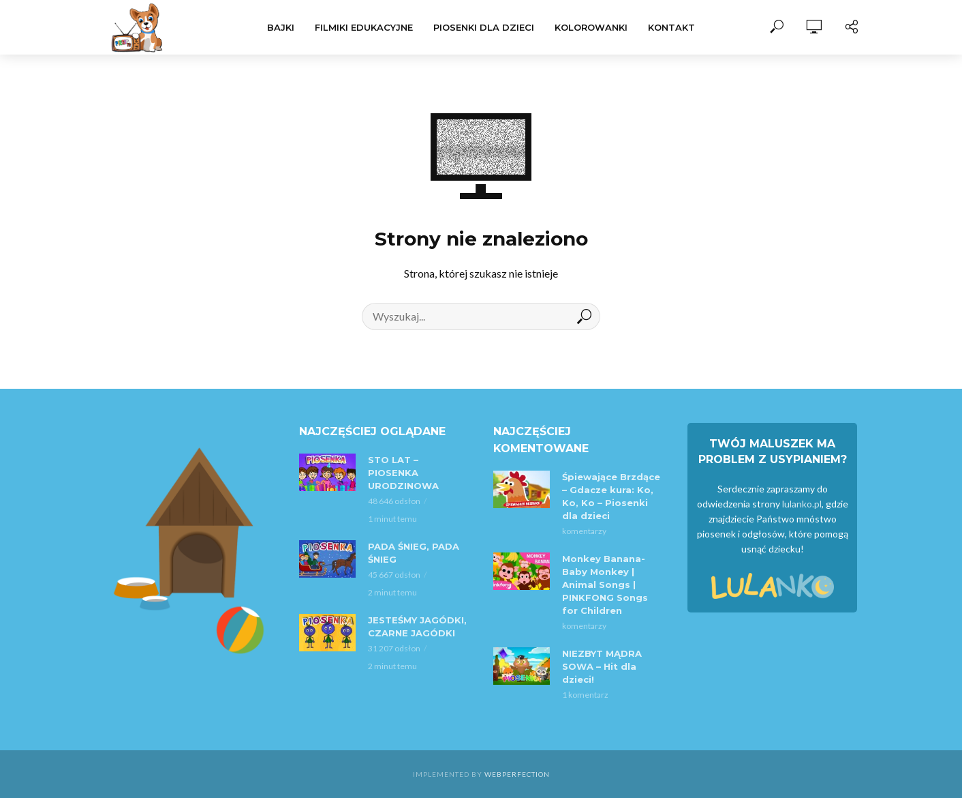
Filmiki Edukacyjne (364, 27)
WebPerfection (517, 774)
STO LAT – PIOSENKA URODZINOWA (403, 472)
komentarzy (584, 531)
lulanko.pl (802, 503)
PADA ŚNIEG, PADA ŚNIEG (413, 553)
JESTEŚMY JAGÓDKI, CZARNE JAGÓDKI (417, 626)
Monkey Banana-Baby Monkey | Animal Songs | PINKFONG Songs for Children (605, 584)
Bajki (280, 27)
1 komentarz (585, 695)
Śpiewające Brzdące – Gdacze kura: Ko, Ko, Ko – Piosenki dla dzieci (611, 496)
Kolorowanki (591, 27)
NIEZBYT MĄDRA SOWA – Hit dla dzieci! (602, 666)
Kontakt (671, 27)
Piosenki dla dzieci (483, 27)
